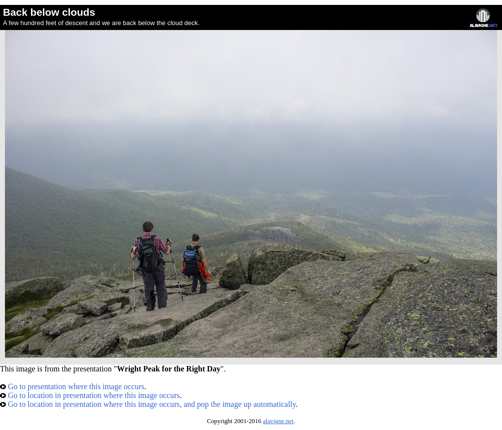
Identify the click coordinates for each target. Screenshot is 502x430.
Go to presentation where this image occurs (72, 386)
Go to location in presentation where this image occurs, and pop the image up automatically (148, 404)
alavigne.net (278, 421)
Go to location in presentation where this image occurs (90, 395)
